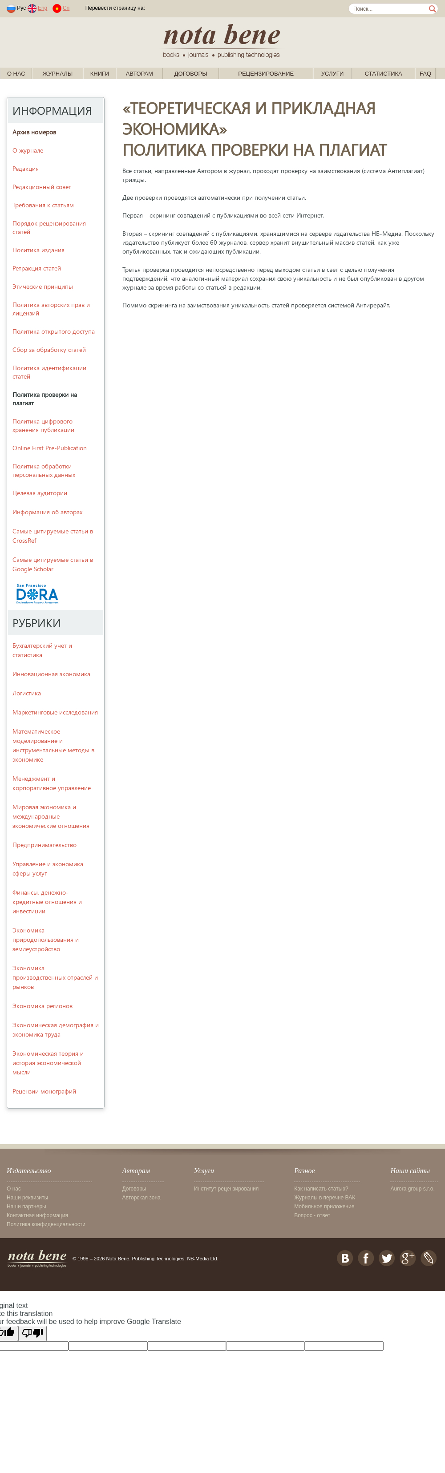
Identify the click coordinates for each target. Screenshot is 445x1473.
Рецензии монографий (44, 1091)
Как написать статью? (321, 1189)
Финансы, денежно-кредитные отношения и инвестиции (47, 901)
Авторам (139, 73)
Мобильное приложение (324, 1206)
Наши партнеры (26, 1206)
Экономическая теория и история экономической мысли (48, 1062)
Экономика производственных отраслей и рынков (55, 977)
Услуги (332, 73)
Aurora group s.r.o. (412, 1189)
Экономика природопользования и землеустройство (45, 939)
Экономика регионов (42, 1005)
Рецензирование (266, 73)
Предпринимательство (44, 844)
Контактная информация (37, 1215)
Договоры (190, 73)
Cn (66, 8)
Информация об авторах (47, 512)
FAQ (425, 73)
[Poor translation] (32, 1333)
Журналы (58, 73)
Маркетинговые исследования (55, 712)
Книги (99, 73)
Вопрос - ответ (312, 1215)
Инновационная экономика (51, 674)
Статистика (383, 73)
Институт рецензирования (226, 1189)
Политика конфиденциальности (46, 1224)
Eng (42, 8)
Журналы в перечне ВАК (324, 1198)
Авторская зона (141, 1198)
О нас (16, 73)
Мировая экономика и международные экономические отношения (50, 816)
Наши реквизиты (27, 1198)
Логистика (26, 693)
